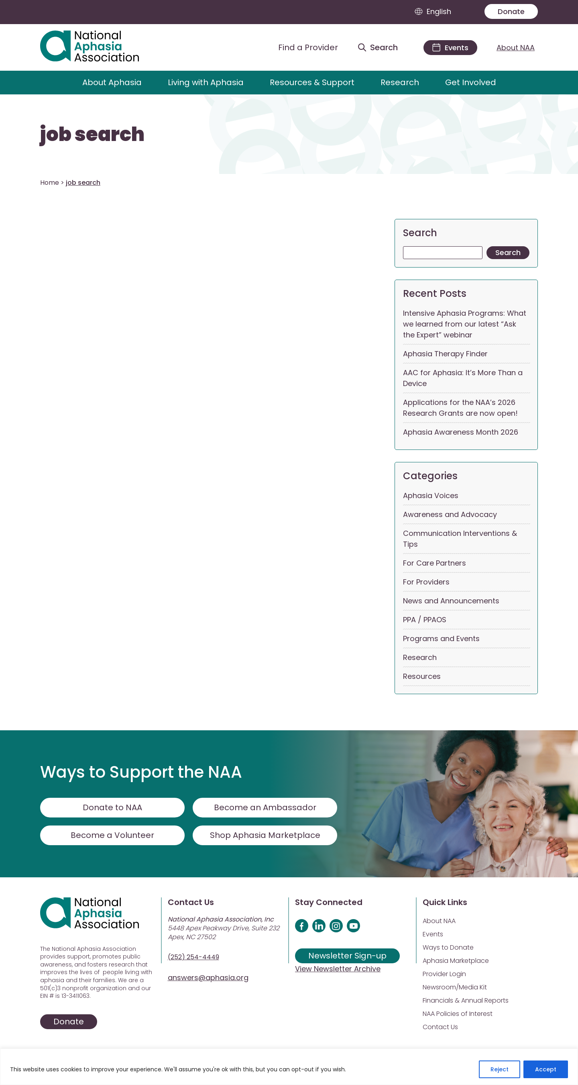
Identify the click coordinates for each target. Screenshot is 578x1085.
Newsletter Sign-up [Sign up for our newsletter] (347, 955)
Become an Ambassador (265, 807)
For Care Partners (434, 563)
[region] (289, 1066)
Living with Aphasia (206, 82)
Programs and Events (441, 638)
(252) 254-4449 (193, 957)
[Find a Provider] (302, 47)
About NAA (516, 48)
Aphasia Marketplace (456, 960)
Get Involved (470, 82)
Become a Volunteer (112, 835)
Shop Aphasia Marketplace (265, 835)
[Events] (450, 47)
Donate (511, 11)
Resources (422, 676)
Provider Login (444, 974)
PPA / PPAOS (424, 620)
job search (92, 134)
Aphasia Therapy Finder (445, 354)
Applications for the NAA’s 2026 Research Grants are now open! (460, 407)
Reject (499, 1069)
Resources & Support (312, 82)
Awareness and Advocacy (450, 514)
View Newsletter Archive (338, 969)
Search (420, 232)
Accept (545, 1069)
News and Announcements (451, 601)
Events (433, 934)
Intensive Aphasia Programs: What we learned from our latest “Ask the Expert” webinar (464, 324)
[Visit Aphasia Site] (99, 47)
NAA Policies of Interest (458, 1013)
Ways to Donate (448, 947)
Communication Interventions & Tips (460, 538)
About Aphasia (112, 82)
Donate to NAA (112, 807)
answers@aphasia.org (208, 978)
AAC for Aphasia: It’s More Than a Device (463, 378)
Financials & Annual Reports (466, 1000)
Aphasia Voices (430, 495)
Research (400, 82)
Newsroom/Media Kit (455, 987)
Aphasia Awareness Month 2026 (460, 432)
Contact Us (440, 1027)
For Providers (426, 582)
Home (49, 182)
